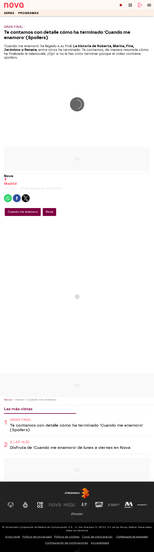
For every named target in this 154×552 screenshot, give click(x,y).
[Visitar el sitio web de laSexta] (25, 505)
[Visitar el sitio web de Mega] (70, 505)
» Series (18, 399)
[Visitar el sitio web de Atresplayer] (143, 505)
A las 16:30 (19, 442)
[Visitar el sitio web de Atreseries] (84, 505)
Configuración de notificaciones (66, 542)
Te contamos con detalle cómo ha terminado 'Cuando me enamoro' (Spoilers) (76, 427)
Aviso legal (12, 536)
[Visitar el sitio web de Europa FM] (114, 505)
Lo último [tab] (88, 409)
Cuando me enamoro (23, 212)
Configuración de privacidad (132, 536)
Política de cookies (66, 536)
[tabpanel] (77, 434)
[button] (149, 5)
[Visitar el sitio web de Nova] (55, 505)
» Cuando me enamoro (41, 399)
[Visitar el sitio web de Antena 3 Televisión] (11, 505)
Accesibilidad (100, 542)
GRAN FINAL (20, 420)
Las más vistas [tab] (18, 409)
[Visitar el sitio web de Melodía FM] (129, 505)
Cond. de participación (97, 536)
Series (9, 13)
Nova (49, 212)
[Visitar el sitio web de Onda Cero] (99, 505)
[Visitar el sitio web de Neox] (40, 505)
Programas (28, 13)
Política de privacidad (37, 536)
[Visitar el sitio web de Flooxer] (77, 514)
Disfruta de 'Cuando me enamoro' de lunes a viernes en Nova (70, 447)
